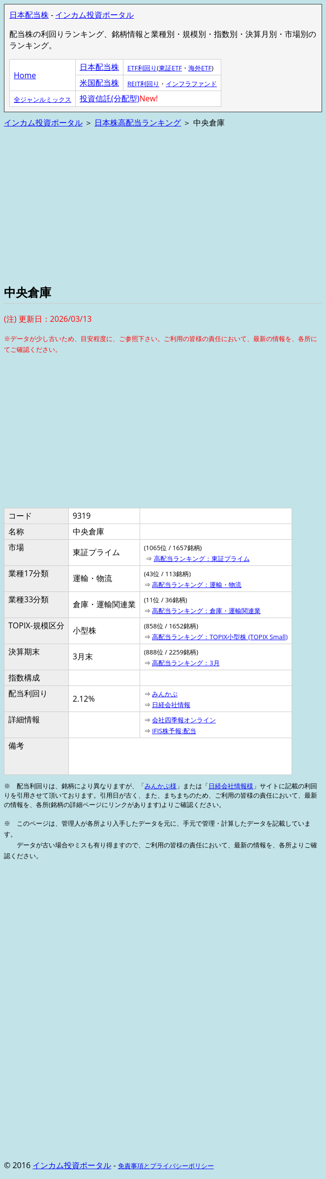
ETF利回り (142, 67)
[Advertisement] (163, 205)
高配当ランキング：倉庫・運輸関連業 (206, 610)
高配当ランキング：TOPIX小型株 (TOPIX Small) (220, 636)
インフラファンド (191, 83)
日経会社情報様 (230, 785)
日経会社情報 (171, 704)
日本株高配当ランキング (137, 122)
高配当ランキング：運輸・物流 (196, 584)
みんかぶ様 (161, 785)
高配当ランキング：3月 (185, 662)
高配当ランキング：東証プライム (202, 558)
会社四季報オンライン (184, 719)
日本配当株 (29, 14)
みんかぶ (165, 693)
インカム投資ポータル (94, 14)
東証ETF (170, 67)
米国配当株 (99, 82)
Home (25, 75)
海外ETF (199, 67)
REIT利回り (143, 83)
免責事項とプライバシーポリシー (166, 1165)
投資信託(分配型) (109, 98)
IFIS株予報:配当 (174, 730)
